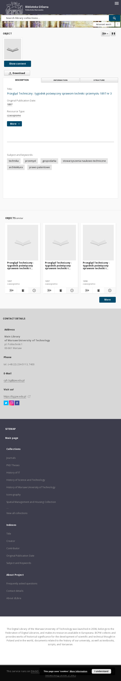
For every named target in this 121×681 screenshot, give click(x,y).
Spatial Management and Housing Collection (31, 502)
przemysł (30, 161)
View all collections (16, 513)
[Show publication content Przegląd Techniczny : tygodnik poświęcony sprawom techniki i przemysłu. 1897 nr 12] (60, 290)
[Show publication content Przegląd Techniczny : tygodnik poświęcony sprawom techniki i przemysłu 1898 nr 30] (98, 290)
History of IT (13, 472)
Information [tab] (60, 80)
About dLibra (13, 598)
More (107, 299)
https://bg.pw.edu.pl (15, 396)
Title (8, 533)
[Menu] (116, 3)
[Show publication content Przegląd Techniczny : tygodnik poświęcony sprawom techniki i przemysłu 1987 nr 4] (22, 290)
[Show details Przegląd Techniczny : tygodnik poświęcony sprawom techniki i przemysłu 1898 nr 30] (109, 290)
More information (78, 671)
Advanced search (103, 24)
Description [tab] (22, 80)
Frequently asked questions (21, 583)
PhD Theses (12, 465)
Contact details (14, 590)
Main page (11, 438)
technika (14, 161)
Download (16, 73)
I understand (101, 671)
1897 (9, 104)
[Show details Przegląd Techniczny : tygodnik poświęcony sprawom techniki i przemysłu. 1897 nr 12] (71, 290)
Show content (17, 63)
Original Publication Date (20, 555)
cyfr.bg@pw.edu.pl (14, 380)
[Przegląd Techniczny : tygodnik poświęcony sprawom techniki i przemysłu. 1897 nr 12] (60, 243)
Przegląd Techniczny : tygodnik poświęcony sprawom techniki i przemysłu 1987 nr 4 (20, 265)
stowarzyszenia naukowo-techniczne (84, 161)
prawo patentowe (39, 167)
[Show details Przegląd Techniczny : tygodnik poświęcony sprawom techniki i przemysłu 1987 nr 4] (34, 290)
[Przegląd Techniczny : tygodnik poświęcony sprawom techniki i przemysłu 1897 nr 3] (12, 49)
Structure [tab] (99, 80)
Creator (10, 541)
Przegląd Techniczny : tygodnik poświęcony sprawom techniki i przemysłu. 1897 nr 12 (58, 265)
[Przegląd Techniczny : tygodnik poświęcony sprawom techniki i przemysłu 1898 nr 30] (98, 243)
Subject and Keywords (18, 563)
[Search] (114, 18)
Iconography (13, 494)
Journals (11, 458)
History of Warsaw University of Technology (30, 487)
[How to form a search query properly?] (117, 24)
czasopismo (14, 115)
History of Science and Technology (25, 480)
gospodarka (49, 161)
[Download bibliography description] (11, 290)
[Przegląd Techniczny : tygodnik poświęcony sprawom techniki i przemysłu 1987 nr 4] (22, 243)
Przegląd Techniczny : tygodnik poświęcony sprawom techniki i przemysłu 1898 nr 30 (96, 265)
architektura (16, 167)
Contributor (13, 548)
